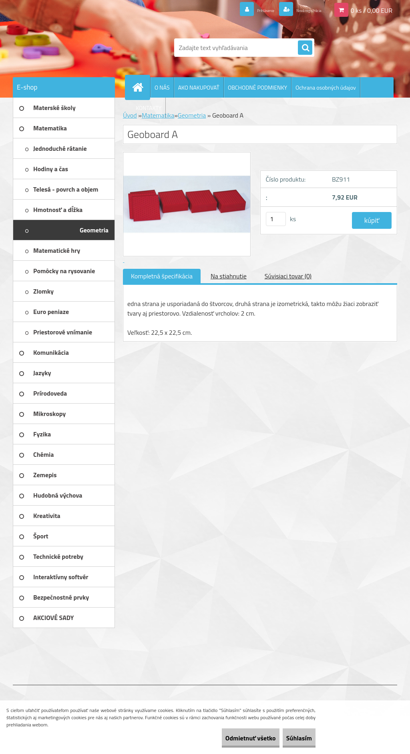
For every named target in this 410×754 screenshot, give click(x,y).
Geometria (192, 115)
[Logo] (68, 48)
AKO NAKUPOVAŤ (198, 87)
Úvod (130, 115)
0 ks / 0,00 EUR (371, 9)
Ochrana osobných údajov (325, 87)
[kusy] (276, 219)
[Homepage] (141, 87)
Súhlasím (292, 738)
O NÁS (162, 87)
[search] (305, 48)
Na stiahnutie (229, 276)
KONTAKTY (148, 108)
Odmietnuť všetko (231, 738)
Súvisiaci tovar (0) (288, 276)
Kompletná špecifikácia (162, 276)
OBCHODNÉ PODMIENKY (257, 87)
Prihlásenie (240, 9)
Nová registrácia (299, 9)
